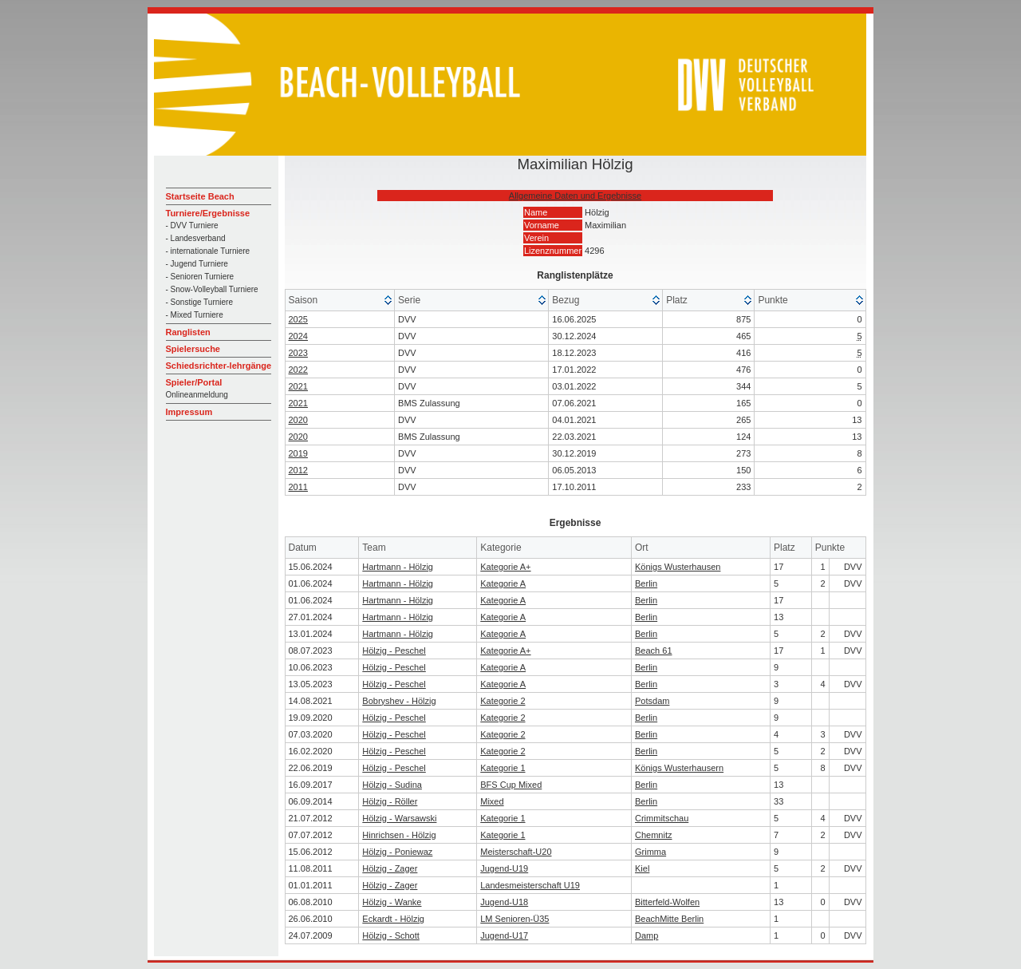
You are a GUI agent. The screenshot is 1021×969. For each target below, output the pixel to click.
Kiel (642, 868)
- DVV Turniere (192, 225)
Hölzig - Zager (389, 868)
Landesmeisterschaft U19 (530, 885)
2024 (298, 336)
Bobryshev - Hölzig (399, 701)
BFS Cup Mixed (511, 784)
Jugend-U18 (504, 902)
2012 (298, 470)
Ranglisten (188, 332)
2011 (298, 487)
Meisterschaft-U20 (515, 851)
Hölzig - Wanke (391, 902)
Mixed (491, 801)
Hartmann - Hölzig (397, 567)
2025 (298, 319)
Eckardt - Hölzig (393, 919)
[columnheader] (341, 300)
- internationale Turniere (208, 251)
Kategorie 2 (502, 701)
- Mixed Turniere (194, 314)
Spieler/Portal (194, 382)
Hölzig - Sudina (392, 784)
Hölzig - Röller (389, 801)
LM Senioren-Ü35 (514, 919)
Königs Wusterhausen (677, 567)
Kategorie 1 (502, 768)
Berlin (646, 583)
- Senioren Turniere (200, 276)
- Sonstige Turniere (200, 302)
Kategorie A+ (505, 567)
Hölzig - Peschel (393, 650)
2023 (298, 353)
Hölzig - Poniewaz (397, 851)
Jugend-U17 (504, 935)
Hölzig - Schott (391, 935)
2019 (298, 453)
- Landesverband (196, 238)
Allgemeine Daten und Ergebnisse (575, 195)
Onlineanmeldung (197, 394)
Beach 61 (653, 650)
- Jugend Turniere (197, 263)
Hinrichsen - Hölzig (399, 835)
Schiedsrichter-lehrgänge (219, 365)
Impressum (189, 412)
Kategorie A (503, 583)
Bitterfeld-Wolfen (667, 902)
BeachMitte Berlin (669, 919)
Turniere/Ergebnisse (208, 213)
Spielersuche (193, 349)
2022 (298, 369)
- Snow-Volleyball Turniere (212, 289)
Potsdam (652, 701)
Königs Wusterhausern (679, 768)
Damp (646, 935)
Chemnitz (653, 835)
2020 (298, 420)
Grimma (650, 851)
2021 (298, 386)
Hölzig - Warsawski (399, 818)
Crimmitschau (661, 818)
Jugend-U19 (504, 868)
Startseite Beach (200, 196)
